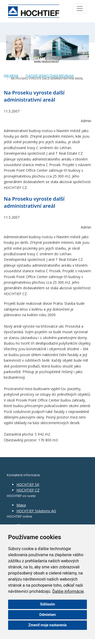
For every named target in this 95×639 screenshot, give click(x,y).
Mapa (21, 505)
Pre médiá (11, 75)
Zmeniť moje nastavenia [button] (47, 625)
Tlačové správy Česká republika (49, 75)
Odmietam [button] (47, 615)
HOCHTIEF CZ (28, 490)
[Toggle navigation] (80, 9)
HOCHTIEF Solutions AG (36, 510)
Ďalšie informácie (68, 591)
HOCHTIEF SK (27, 484)
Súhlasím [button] (47, 604)
